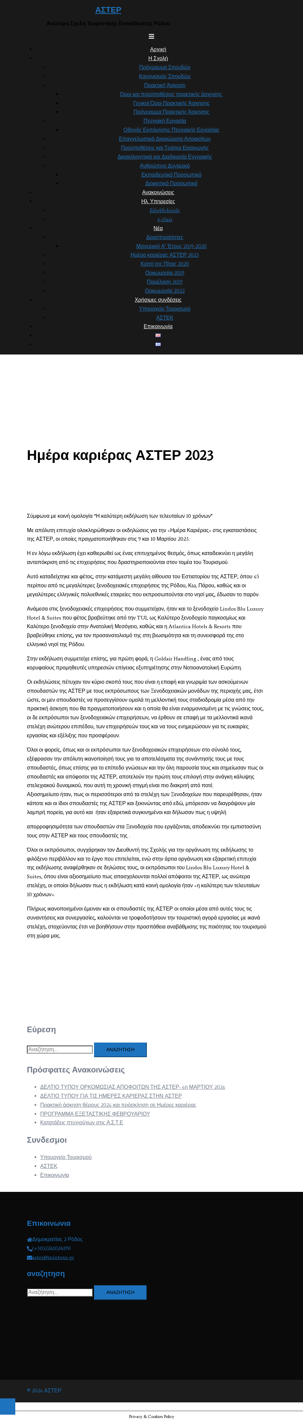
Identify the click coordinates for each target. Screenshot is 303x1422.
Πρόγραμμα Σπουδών (165, 67)
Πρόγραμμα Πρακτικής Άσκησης (171, 112)
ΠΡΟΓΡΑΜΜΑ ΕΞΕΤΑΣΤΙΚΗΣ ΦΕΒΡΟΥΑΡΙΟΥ (95, 1114)
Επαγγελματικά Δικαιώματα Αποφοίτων (165, 139)
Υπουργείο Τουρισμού (165, 309)
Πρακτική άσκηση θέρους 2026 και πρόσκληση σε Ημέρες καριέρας (118, 1105)
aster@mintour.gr (53, 1257)
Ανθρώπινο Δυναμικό (165, 166)
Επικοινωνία (158, 326)
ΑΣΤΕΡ (108, 10)
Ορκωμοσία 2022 (165, 291)
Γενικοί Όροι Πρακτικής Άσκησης (171, 103)
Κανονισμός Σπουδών (165, 76)
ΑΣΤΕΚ (164, 318)
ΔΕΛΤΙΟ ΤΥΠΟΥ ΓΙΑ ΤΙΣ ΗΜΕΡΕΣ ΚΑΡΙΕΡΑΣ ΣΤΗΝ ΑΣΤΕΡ (111, 1096)
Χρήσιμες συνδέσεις (158, 300)
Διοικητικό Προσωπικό (171, 183)
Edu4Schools (165, 210)
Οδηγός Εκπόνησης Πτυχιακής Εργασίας (172, 130)
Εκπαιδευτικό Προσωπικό (172, 175)
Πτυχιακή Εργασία (165, 121)
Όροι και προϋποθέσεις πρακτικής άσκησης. (171, 94)
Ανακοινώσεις (158, 192)
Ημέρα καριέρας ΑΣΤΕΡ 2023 (165, 255)
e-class (164, 219)
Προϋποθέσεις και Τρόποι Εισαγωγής (165, 148)
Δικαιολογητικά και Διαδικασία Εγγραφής (165, 157)
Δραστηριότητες (164, 237)
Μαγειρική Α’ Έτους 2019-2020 (171, 246)
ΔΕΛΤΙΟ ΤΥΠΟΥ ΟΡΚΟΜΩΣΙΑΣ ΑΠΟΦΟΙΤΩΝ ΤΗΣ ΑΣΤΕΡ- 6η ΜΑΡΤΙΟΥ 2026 (132, 1087)
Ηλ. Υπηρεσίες (158, 201)
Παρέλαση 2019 (165, 282)
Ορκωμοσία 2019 (164, 273)
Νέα (158, 228)
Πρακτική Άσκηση (165, 85)
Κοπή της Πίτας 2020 (165, 264)
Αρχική (158, 49)
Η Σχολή (158, 58)
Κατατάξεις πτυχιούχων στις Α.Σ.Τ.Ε (81, 1122)
